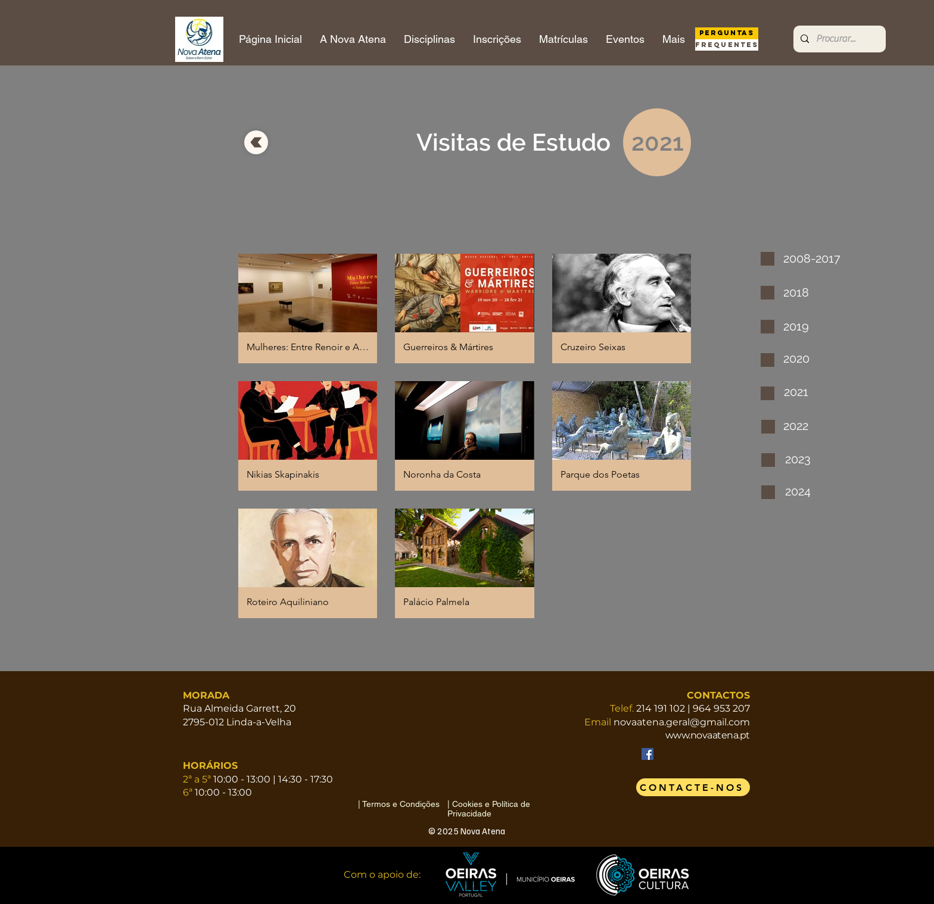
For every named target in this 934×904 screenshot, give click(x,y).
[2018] (806, 292)
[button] (307, 308)
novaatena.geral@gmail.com (682, 722)
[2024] (807, 491)
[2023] (807, 459)
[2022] (805, 425)
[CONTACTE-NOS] (693, 787)
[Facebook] (647, 754)
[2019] (805, 326)
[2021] (806, 392)
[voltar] (256, 142)
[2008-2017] (813, 258)
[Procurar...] (838, 39)
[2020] (805, 358)
